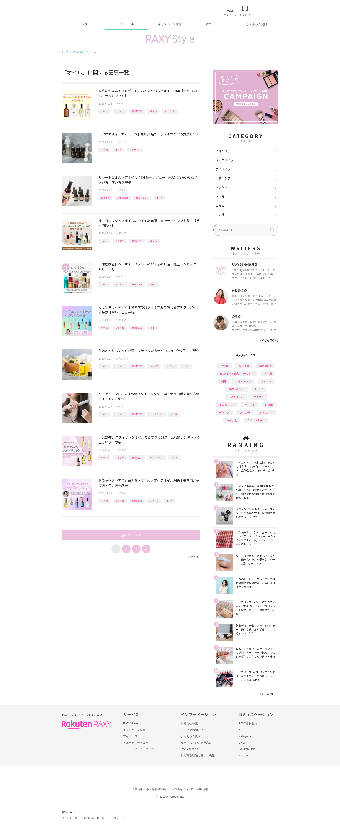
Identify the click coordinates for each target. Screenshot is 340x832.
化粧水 (269, 404)
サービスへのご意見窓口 (196, 742)
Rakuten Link (246, 749)
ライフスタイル (256, 420)
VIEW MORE (269, 340)
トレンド (266, 381)
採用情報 (202, 789)
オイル (153, 111)
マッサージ (134, 149)
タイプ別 (232, 420)
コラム (220, 205)
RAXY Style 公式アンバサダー (237, 373)
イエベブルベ (227, 404)
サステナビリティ (121, 818)
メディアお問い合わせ (195, 730)
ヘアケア (121, 103)
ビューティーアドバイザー (140, 749)
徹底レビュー (142, 197)
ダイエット (266, 412)
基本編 (268, 373)
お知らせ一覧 (189, 723)
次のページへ (131, 534)
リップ (259, 389)
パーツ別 (250, 404)
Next (193, 557)
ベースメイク (225, 160)
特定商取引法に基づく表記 (198, 755)
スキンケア (122, 358)
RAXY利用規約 (190, 749)
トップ (83, 24)
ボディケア (122, 142)
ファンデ (244, 412)
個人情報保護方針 (157, 789)
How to (104, 111)
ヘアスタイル (156, 414)
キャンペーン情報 (170, 24)
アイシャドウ (243, 381)
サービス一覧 (69, 818)
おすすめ (119, 111)
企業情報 (137, 789)
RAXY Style (126, 24)
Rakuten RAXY (81, 9)
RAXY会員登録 (247, 723)
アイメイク (223, 169)
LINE (241, 742)
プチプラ (154, 366)
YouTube (243, 755)
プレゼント (169, 111)
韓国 (223, 381)
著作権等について (182, 789)
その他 (220, 215)
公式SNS (212, 24)
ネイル (220, 196)
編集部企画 (137, 111)
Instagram (244, 736)
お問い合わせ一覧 (94, 818)
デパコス (170, 366)
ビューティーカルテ (136, 742)
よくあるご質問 (256, 24)
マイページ (130, 736)
